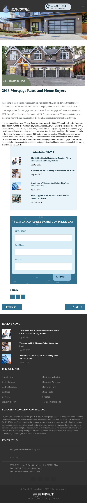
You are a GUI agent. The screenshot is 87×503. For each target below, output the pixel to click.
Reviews (6, 397)
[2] (6, 131)
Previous (11, 307)
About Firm (7, 377)
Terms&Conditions (51, 402)
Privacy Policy (9, 402)
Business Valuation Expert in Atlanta (27, 417)
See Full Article (16, 145)
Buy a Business (50, 387)
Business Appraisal (51, 382)
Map (56, 465)
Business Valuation (51, 377)
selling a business (47, 425)
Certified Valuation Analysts (12, 422)
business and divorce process (44, 431)
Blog (47, 499)
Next (78, 307)
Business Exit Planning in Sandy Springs (26, 468)
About (30, 499)
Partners (6, 392)
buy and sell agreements (70, 422)
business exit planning (20, 428)
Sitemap (46, 397)
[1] (45, 114)
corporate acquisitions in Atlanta (59, 428)
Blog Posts (47, 392)
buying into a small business (29, 425)
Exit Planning (9, 382)
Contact (55, 499)
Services (39, 499)
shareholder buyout (72, 425)
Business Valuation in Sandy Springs (25, 471)
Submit (61, 277)
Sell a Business (9, 387)
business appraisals (35, 422)
